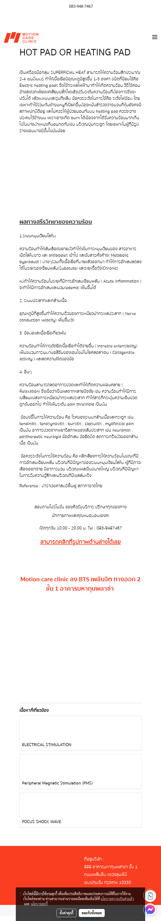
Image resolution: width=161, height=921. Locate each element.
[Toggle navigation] (155, 37)
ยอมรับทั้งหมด (92, 913)
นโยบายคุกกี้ (39, 904)
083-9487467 (109, 528)
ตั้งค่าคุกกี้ (66, 913)
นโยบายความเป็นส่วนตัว (117, 899)
